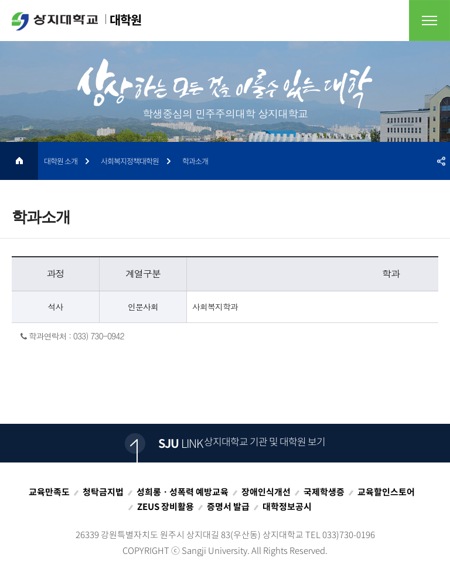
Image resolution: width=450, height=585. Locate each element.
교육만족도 (49, 492)
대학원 (76, 20)
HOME (19, 161)
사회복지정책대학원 (130, 160)
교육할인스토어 (386, 492)
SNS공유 (441, 161)
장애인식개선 (266, 492)
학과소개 (195, 160)
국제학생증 (324, 492)
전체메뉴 (429, 20)
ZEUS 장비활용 (165, 506)
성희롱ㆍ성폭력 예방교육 (183, 492)
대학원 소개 (60, 160)
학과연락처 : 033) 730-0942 (72, 336)
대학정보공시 (287, 506)
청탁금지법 (103, 492)
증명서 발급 (228, 506)
